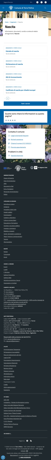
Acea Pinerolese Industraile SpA (13, 419)
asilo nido (6, 400)
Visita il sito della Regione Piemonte (14, 405)
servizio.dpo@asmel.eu (13, 339)
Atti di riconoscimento (14, 77)
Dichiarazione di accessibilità (11, 352)
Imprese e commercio (10, 228)
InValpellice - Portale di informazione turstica (16, 402)
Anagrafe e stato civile (13, 48)
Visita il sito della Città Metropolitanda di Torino (17, 408)
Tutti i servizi (25, 103)
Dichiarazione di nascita (14, 64)
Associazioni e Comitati (10, 283)
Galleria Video (7, 278)
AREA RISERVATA (24, 457)
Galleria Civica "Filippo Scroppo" (12, 413)
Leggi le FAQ (7, 358)
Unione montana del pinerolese (12, 410)
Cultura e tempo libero (10, 220)
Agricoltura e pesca (9, 204)
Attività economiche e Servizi (12, 280)
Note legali (7, 379)
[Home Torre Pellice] (21, 8)
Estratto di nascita (12, 51)
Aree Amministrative (9, 181)
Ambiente (6, 207)
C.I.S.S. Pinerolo (8, 421)
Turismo (6, 239)
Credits (6, 385)
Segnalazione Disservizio (10, 363)
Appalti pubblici (8, 212)
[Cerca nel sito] (45, 8)
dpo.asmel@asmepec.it (12, 341)
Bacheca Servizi (8, 368)
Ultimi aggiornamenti (9, 387)
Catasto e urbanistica (10, 218)
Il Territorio (7, 272)
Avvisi (5, 257)
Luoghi (5, 270)
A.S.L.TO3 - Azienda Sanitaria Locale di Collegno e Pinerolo (20, 416)
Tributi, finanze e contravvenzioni (13, 236)
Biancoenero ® (14, 455)
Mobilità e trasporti (9, 231)
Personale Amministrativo (11, 192)
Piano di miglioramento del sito (12, 355)
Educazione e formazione (11, 223)
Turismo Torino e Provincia (11, 424)
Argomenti (13, 22)
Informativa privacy (9, 376)
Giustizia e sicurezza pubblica (12, 226)
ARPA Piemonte (8, 427)
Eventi (5, 267)
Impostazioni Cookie (9, 382)
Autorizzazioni (8, 215)
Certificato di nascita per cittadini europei (20, 90)
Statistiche (7, 390)
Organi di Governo (9, 178)
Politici (5, 194)
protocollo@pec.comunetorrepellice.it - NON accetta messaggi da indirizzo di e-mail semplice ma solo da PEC (24, 301)
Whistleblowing (8, 374)
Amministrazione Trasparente (12, 349)
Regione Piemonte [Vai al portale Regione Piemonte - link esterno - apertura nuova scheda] (8, 2)
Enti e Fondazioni (8, 189)
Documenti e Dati (8, 186)
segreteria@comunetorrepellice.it (16, 304)
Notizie (6, 252)
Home (6, 22)
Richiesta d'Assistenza (10, 366)
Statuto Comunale (9, 371)
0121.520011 (10, 294)
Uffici (5, 184)
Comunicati (7, 254)
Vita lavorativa (8, 242)
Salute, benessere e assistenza (12, 234)
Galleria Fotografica (9, 275)
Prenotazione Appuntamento (12, 360)
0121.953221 (10, 292)
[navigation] (3, 8)
